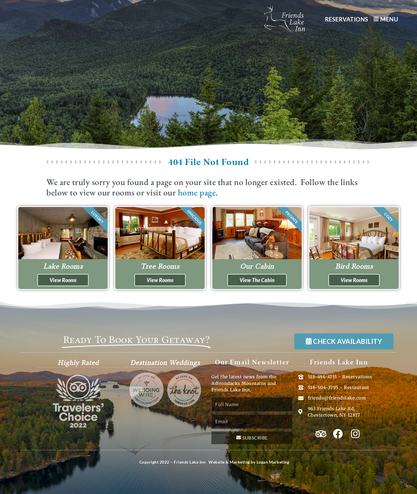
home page (197, 192)
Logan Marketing (273, 462)
